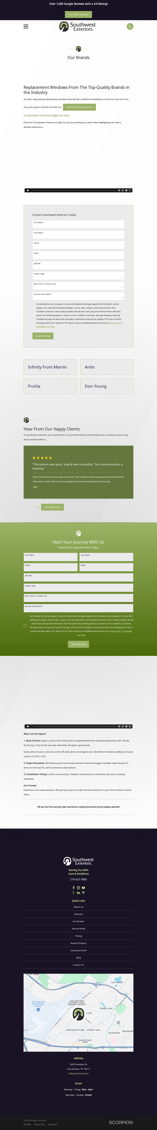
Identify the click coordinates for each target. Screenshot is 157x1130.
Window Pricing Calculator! (79, 107)
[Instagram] (78, 887)
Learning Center (78, 950)
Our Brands (78, 921)
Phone (36, 243)
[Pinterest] (83, 892)
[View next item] (36, 507)
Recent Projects (78, 943)
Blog (78, 957)
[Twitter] (73, 892)
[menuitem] (27, 1124)
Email (36, 253)
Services (78, 914)
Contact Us (78, 964)
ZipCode (37, 263)
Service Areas (78, 928)
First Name (38, 222)
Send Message (43, 335)
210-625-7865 (78, 879)
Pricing (78, 935)
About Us (78, 906)
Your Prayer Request (78, 14)
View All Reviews (52, 507)
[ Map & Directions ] (78, 1073)
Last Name (38, 232)
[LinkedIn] (78, 892)
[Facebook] (73, 887)
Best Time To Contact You (45, 284)
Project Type (39, 273)
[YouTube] (83, 887)
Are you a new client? (42, 294)
